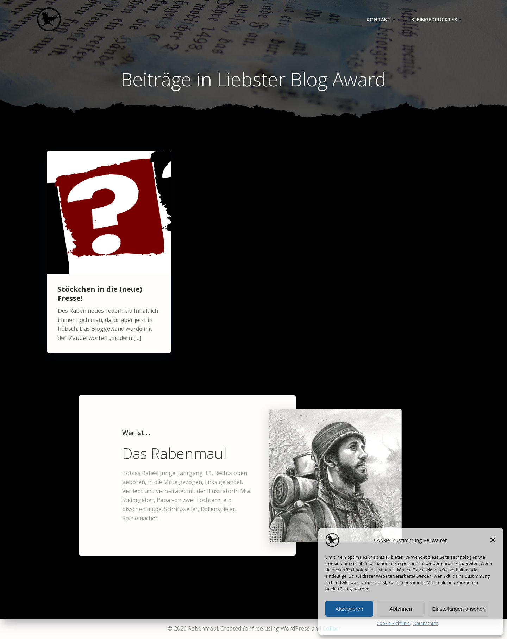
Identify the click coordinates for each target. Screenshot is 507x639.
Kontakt (382, 19)
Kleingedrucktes (437, 19)
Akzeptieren (349, 609)
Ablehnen (400, 609)
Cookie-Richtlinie (393, 623)
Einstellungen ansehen (459, 609)
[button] (492, 540)
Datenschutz (425, 623)
